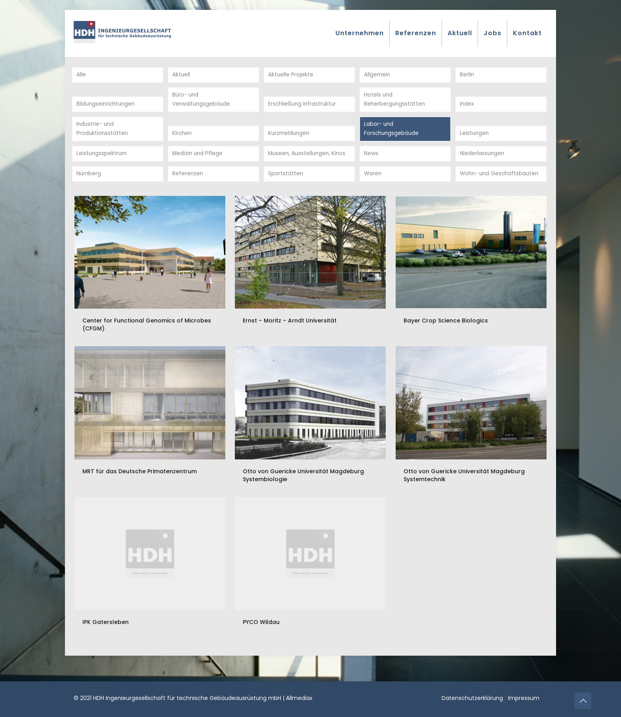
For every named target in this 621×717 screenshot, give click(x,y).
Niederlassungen (482, 158)
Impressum (523, 698)
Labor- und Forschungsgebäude (392, 132)
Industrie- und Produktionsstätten (102, 132)
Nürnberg (89, 189)
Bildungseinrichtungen (107, 106)
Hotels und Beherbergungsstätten (395, 101)
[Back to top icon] (583, 700)
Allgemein (377, 75)
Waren (373, 189)
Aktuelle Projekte (291, 75)
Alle (81, 75)
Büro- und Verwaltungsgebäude (201, 101)
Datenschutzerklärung (472, 698)
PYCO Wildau (261, 638)
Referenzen (188, 189)
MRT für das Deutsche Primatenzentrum (139, 487)
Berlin (467, 75)
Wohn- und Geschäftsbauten (484, 184)
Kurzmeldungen (290, 137)
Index (467, 106)
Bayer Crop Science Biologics (446, 337)
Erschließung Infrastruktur (303, 106)
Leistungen (475, 137)
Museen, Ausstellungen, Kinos (308, 158)
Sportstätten (285, 189)
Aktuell (181, 75)
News (371, 158)
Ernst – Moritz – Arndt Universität (290, 337)
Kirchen (182, 137)
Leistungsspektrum (102, 158)
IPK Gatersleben (105, 638)
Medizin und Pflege (198, 158)
